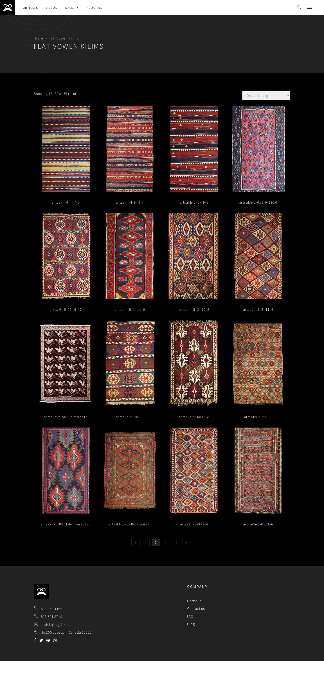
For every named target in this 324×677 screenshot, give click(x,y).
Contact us (196, 608)
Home (38, 38)
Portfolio (194, 601)
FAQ (190, 616)
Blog (191, 624)
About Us (95, 8)
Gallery (72, 8)
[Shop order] (266, 95)
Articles (30, 8)
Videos (51, 8)
